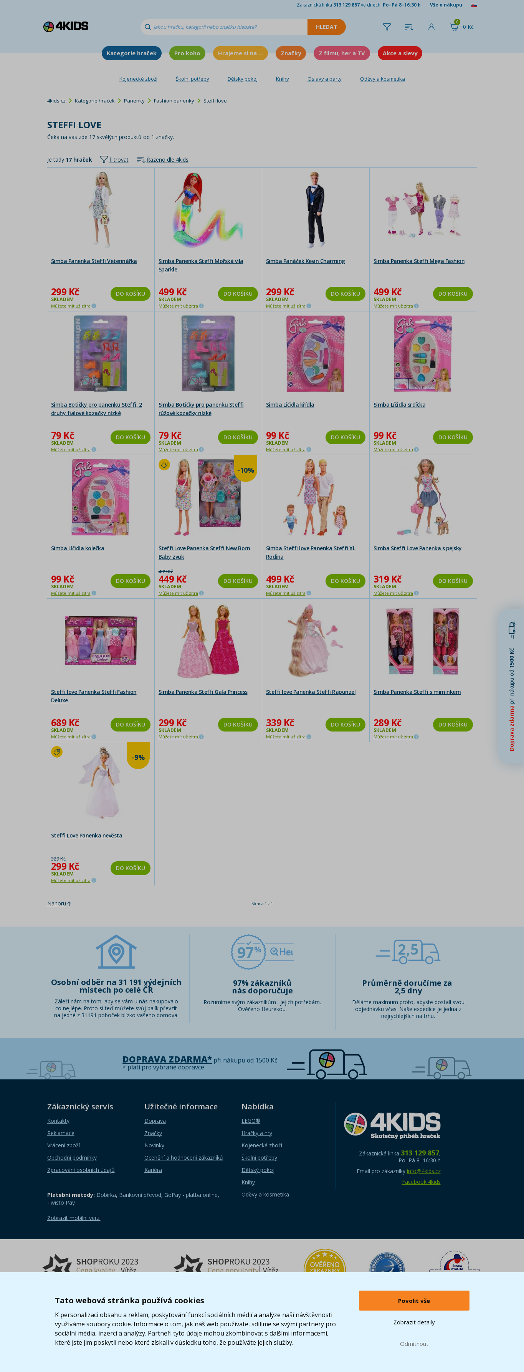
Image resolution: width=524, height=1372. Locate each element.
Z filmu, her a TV (342, 53)
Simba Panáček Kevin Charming (305, 261)
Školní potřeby (192, 78)
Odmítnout (414, 1343)
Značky (291, 53)
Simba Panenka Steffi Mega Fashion (419, 261)
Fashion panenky (174, 100)
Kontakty (58, 1120)
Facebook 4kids (421, 1181)
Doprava (155, 1120)
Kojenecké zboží (138, 78)
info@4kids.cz (424, 1171)
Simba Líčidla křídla (290, 404)
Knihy (282, 78)
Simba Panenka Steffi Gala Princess (203, 691)
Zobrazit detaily (414, 1322)
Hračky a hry (256, 1133)
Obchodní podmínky (72, 1157)
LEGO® (250, 1120)
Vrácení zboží (63, 1145)
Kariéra (153, 1169)
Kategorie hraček (132, 53)
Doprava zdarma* (167, 1059)
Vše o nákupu (446, 5)
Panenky (134, 100)
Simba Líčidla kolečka (77, 548)
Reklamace (60, 1133)
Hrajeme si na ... (240, 53)
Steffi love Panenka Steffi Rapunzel (311, 691)
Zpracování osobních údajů (81, 1169)
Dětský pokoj (243, 78)
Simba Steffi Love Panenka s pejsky (418, 548)
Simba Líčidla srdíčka (400, 404)
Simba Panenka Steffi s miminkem (417, 691)
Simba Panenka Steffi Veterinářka (94, 261)
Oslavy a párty (324, 78)
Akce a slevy (400, 53)
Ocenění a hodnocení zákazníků (183, 1157)
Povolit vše (414, 1300)
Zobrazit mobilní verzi (74, 1217)
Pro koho (187, 53)
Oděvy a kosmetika (382, 78)
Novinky (154, 1145)
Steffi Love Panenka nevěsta (86, 835)
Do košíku (130, 293)
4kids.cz (56, 100)
